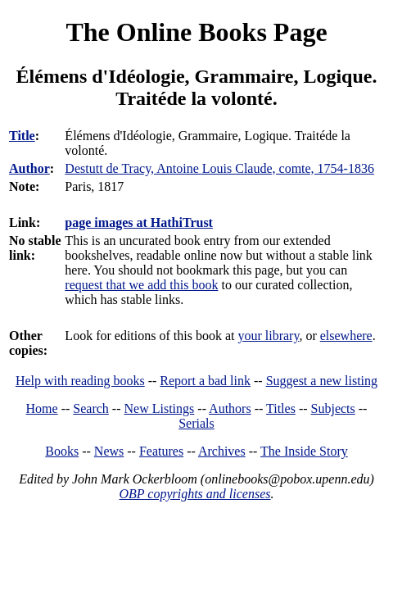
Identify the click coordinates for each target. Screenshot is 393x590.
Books (62, 451)
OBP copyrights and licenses (194, 494)
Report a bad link (205, 381)
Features (161, 451)
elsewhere (346, 336)
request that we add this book (141, 285)
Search (91, 408)
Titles (281, 408)
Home (42, 408)
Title (22, 136)
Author (29, 168)
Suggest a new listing (321, 381)
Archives (222, 451)
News (109, 451)
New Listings (159, 408)
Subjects (333, 408)
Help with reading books (80, 381)
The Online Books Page (196, 32)
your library (268, 336)
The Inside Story (304, 451)
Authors (230, 408)
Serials (196, 423)
